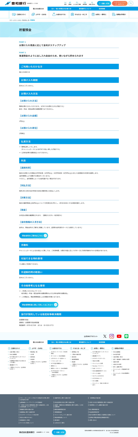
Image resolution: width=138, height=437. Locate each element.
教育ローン (54, 366)
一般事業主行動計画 (94, 398)
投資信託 (32, 357)
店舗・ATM (104, 3)
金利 (65, 3)
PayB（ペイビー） (97, 368)
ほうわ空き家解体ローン (57, 363)
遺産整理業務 (75, 359)
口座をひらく (19, 14)
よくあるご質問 (77, 3)
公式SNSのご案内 (59, 423)
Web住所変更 (116, 354)
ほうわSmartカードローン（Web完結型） (57, 371)
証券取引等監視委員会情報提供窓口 (99, 417)
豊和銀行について (85, 8)
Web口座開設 (13, 354)
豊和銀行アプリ (14, 365)
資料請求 (85, 3)
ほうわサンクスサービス (98, 358)
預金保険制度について (61, 417)
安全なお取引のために (26, 417)
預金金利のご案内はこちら (32, 235)
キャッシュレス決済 (97, 363)
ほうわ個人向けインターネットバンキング (18, 357)
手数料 (69, 3)
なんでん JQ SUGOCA (98, 376)
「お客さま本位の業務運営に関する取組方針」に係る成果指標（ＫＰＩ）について (34, 406)
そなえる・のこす (79, 14)
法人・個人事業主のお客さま (61, 8)
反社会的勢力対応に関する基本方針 (64, 402)
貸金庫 (73, 362)
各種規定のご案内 (25, 420)
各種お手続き (119, 14)
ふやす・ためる (39, 14)
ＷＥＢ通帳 (95, 381)
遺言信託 (74, 357)
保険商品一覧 (75, 352)
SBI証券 (32, 359)
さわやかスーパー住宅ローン (58, 358)
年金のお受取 (95, 361)
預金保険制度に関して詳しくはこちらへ (37, 304)
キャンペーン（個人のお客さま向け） (100, 384)
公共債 (32, 354)
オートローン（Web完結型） (58, 356)
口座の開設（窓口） (15, 352)
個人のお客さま (38, 8)
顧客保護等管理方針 (60, 409)
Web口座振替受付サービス (99, 371)
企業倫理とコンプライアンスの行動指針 (31, 402)
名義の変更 (116, 362)
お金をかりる (59, 14)
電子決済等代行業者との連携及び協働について (102, 415)
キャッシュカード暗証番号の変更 (121, 370)
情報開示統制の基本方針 (27, 409)
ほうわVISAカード (97, 378)
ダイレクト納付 (96, 373)
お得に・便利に (99, 14)
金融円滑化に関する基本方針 (63, 398)
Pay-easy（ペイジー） (98, 366)
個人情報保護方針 (94, 409)
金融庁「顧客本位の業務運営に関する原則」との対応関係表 (69, 406)
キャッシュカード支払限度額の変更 (121, 374)
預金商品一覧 (25, 20)
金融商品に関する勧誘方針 (27, 412)
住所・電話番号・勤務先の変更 (121, 359)
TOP (11, 20)
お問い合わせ (92, 3)
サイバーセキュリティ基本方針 (63, 415)
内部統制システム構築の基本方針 (98, 405)
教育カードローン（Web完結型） (59, 368)
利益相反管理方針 (94, 412)
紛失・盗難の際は (117, 367)
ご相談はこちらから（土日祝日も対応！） (18, 368)
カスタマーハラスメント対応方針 (29, 415)
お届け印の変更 (117, 364)
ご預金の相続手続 (76, 354)
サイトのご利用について (27, 423)
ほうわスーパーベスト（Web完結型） (59, 352)
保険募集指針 (58, 412)
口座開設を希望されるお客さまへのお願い (18, 361)
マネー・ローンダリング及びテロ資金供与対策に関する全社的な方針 (35, 399)
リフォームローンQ (56, 361)
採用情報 (102, 8)
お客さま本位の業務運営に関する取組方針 (101, 402)
